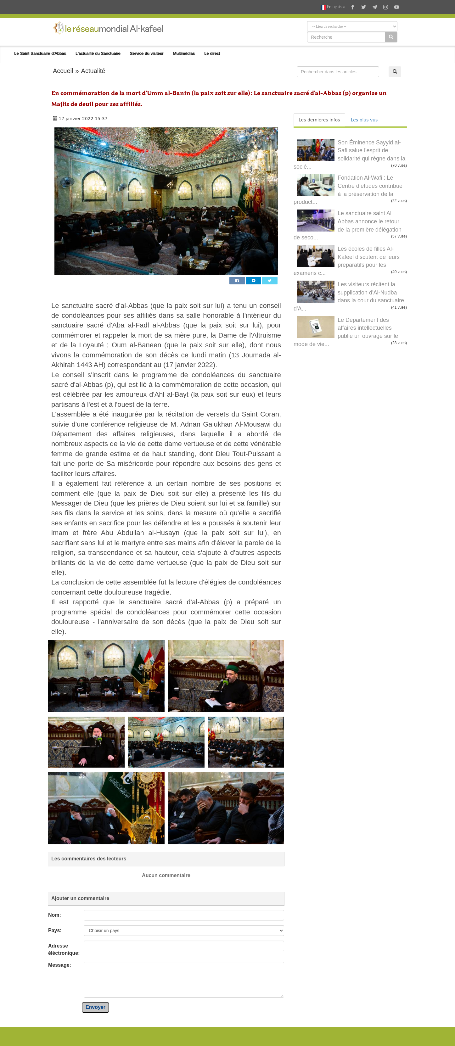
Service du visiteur (147, 53)
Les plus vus (364, 119)
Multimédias (184, 53)
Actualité (93, 71)
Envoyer (95, 1007)
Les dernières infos (319, 119)
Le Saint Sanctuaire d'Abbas (40, 53)
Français (333, 7)
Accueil (63, 71)
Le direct (212, 53)
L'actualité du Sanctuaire (98, 53)
